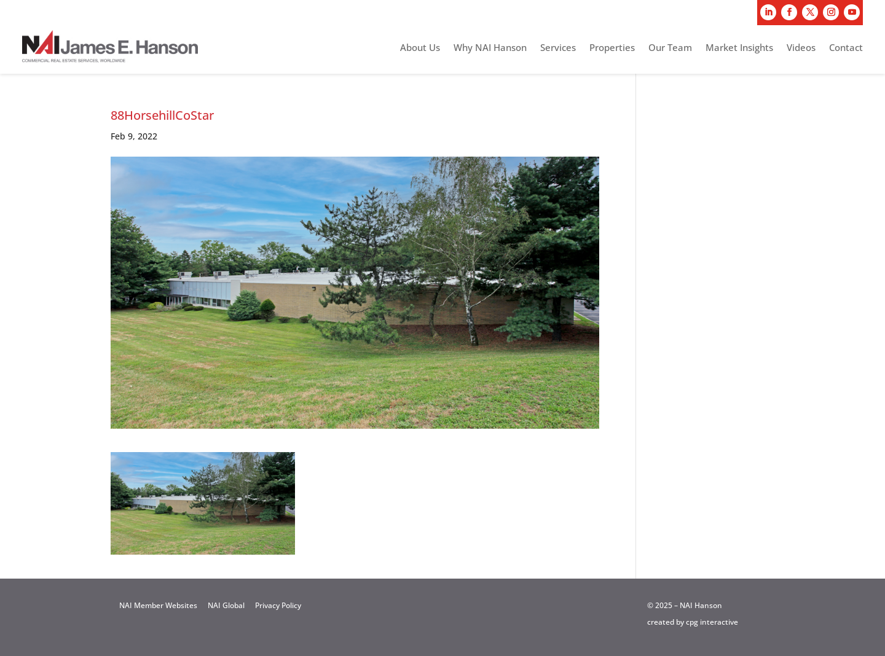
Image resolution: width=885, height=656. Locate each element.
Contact (846, 48)
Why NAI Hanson (490, 48)
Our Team (670, 48)
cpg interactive (712, 622)
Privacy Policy (278, 605)
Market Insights (739, 48)
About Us (420, 48)
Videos (801, 48)
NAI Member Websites (158, 605)
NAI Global (226, 605)
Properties (612, 48)
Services (558, 48)
